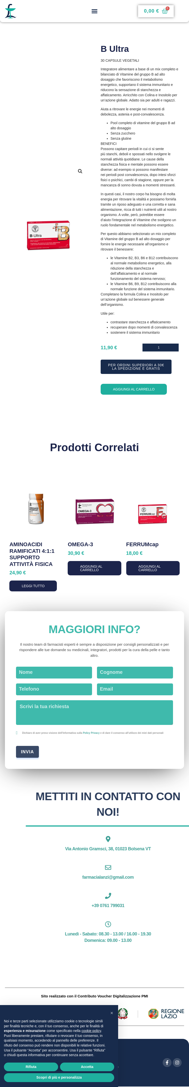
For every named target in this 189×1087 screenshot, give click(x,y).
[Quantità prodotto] (160, 347)
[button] (94, 11)
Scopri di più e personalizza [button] (59, 1077)
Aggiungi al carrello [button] (91, 568)
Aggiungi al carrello (134, 390)
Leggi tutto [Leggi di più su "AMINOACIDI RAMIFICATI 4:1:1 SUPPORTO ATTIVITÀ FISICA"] (33, 586)
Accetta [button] (87, 1067)
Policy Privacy (91, 733)
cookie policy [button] (91, 1031)
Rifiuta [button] (31, 1067)
